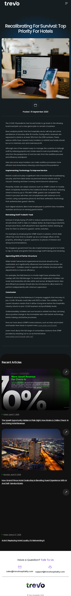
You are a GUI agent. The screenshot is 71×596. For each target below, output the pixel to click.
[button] (66, 3)
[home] (12, 3)
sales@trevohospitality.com (19, 571)
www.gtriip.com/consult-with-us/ (19, 336)
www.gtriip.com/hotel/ (47, 325)
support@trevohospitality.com (50, 572)
